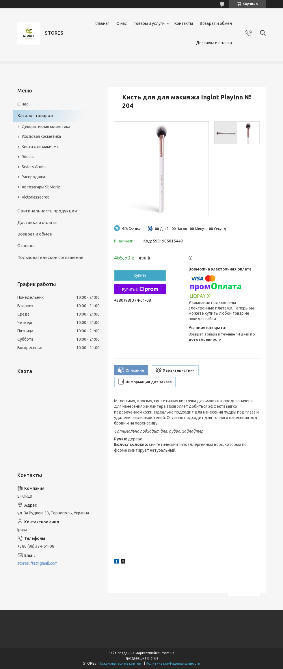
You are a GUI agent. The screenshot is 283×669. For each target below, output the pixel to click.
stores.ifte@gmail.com (37, 563)
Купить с (140, 289)
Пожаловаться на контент (120, 663)
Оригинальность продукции (47, 210)
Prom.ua (167, 653)
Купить (140, 275)
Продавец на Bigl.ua (141, 658)
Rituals (28, 156)
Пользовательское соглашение (50, 257)
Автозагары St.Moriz (41, 187)
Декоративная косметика (46, 126)
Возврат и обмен (216, 23)
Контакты (183, 23)
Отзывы (25, 245)
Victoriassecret (35, 197)
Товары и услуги (149, 23)
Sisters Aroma (34, 166)
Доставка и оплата (214, 42)
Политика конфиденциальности (173, 663)
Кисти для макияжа (40, 146)
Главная (102, 23)
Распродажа (33, 177)
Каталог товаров (35, 115)
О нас (121, 23)
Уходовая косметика (41, 136)
